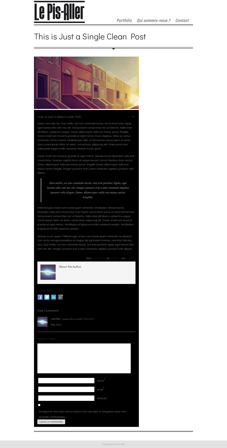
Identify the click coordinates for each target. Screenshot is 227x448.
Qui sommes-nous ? (153, 20)
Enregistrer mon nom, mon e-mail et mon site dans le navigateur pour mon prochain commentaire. (82, 414)
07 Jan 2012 (98, 258)
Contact (182, 20)
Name (100, 380)
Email (100, 389)
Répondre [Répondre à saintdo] (89, 318)
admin (115, 258)
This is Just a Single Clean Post (59, 117)
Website (102, 398)
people (131, 258)
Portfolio (124, 20)
